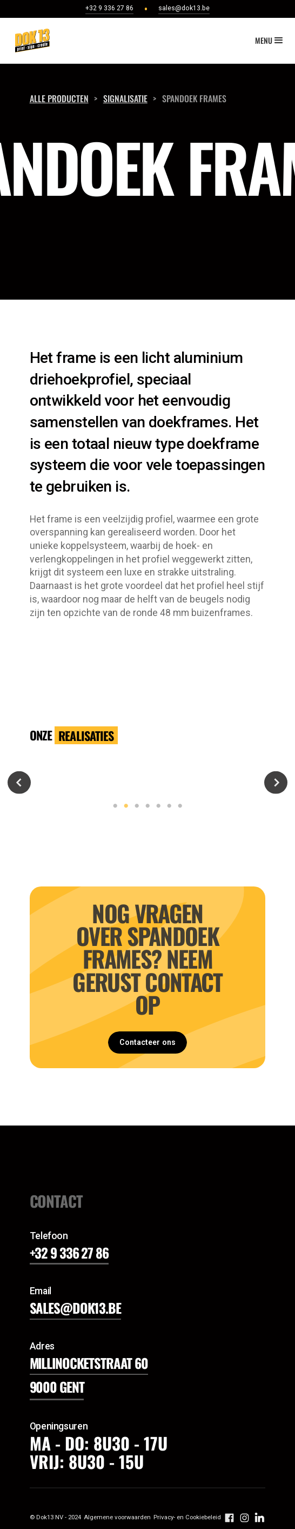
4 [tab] (145, 805)
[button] (270, 40)
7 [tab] (178, 805)
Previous (19, 782)
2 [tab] (123, 805)
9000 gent (57, 1386)
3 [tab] (134, 805)
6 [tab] (167, 805)
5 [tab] (156, 805)
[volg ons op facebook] (229, 1517)
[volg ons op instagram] (244, 1517)
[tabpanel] (147, 782)
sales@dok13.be (75, 1308)
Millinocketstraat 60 (89, 1363)
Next (275, 782)
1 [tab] (113, 805)
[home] (30, 40)
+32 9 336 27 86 (69, 1252)
